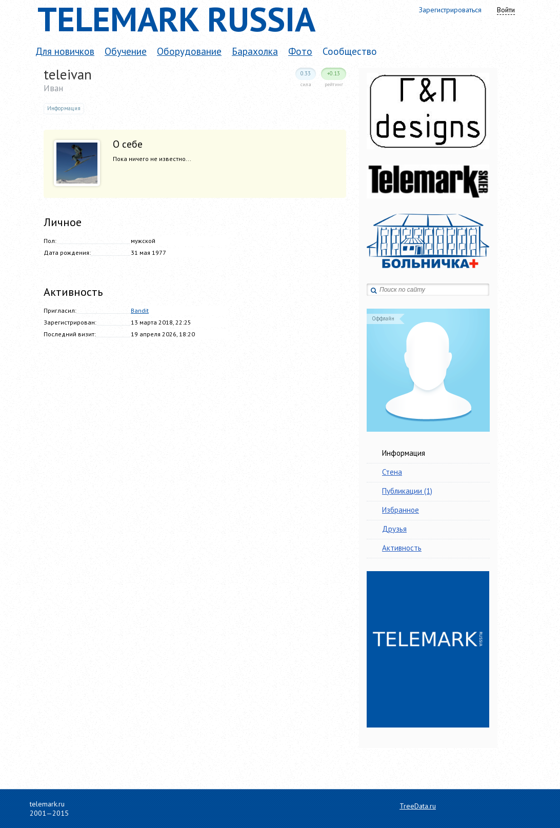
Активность (402, 548)
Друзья (394, 529)
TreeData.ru (417, 806)
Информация (403, 453)
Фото (300, 51)
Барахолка (255, 51)
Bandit (140, 310)
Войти (506, 9)
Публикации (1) (407, 491)
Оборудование (189, 51)
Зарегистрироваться (450, 9)
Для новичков (64, 51)
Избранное (400, 510)
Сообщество (350, 51)
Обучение (126, 51)
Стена (392, 472)
